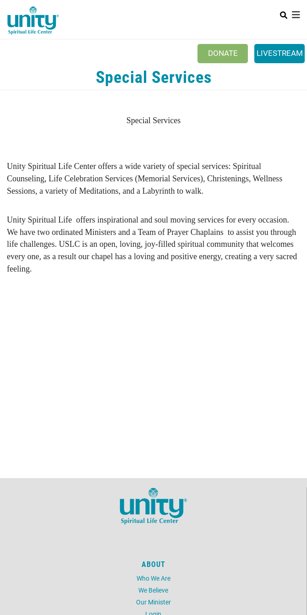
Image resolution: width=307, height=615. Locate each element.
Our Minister (153, 602)
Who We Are (153, 578)
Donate (223, 53)
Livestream (280, 53)
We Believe (153, 590)
